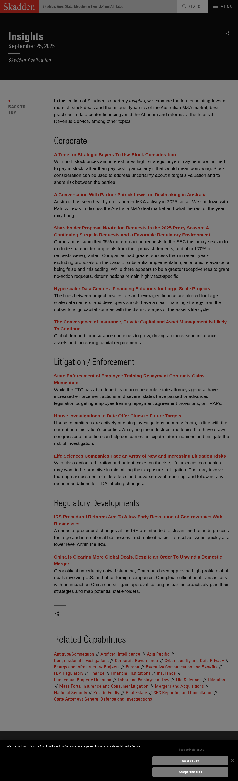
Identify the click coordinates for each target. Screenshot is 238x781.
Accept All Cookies (190, 772)
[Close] (232, 760)
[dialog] (119, 760)
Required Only (190, 760)
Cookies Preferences (191, 749)
